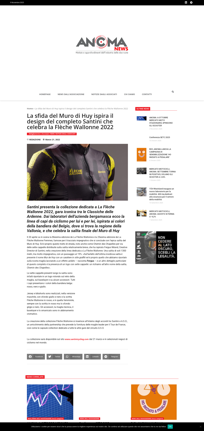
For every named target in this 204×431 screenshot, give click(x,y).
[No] (200, 426)
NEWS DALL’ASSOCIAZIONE (71, 94)
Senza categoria (57, 419)
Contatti (147, 94)
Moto (29, 419)
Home (30, 108)
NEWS (52, 134)
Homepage (45, 94)
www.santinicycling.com (77, 339)
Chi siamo (129, 94)
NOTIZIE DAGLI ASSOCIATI (104, 94)
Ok (170, 426)
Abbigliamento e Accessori (39, 134)
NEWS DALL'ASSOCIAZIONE (41, 419)
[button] (173, 92)
